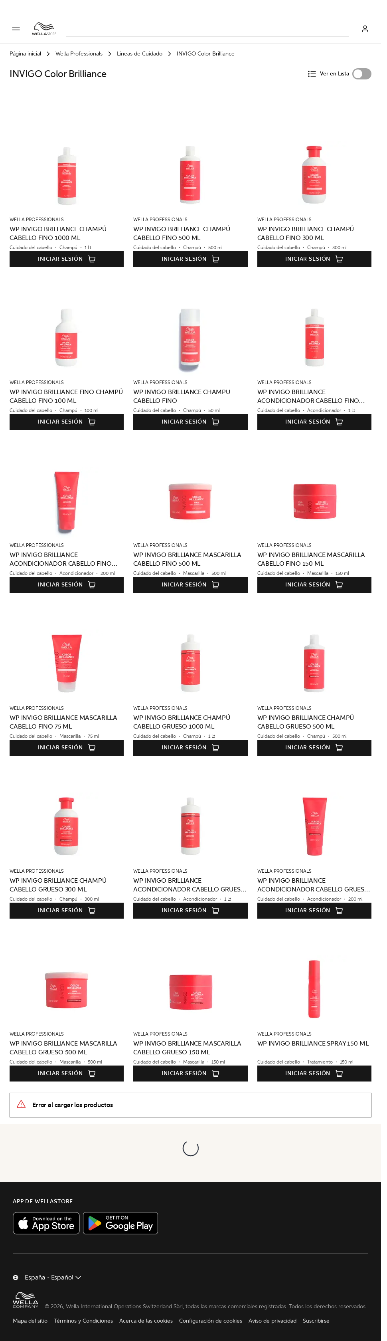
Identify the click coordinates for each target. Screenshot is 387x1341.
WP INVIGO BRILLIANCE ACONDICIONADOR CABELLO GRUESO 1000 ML (189, 885)
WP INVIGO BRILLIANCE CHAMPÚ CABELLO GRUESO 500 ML (305, 722)
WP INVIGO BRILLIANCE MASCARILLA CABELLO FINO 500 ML (187, 559)
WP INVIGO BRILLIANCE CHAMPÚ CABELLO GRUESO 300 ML (58, 885)
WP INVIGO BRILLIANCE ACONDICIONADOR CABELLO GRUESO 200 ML (313, 885)
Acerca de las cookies (146, 1320)
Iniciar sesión (67, 259)
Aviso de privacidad (272, 1320)
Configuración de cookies (210, 1320)
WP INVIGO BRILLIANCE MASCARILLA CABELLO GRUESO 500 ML (63, 1048)
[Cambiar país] (53, 1278)
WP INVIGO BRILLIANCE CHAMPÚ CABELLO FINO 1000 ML (58, 233)
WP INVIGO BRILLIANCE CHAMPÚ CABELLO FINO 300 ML (305, 233)
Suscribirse (316, 1320)
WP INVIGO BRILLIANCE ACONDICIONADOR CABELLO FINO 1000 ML (308, 396)
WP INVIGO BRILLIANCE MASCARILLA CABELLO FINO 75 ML (63, 722)
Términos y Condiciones (83, 1320)
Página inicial (25, 53)
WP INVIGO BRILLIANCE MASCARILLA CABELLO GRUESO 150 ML (187, 1048)
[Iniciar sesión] (365, 28)
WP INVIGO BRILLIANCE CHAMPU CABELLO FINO (181, 396)
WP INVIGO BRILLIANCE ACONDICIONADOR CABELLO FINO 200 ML (61, 559)
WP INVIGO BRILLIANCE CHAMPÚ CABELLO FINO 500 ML (181, 233)
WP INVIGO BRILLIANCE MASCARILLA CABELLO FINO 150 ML (311, 559)
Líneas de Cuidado (139, 53)
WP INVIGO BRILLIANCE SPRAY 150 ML (313, 1043)
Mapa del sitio (30, 1320)
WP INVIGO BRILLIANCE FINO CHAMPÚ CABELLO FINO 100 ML (66, 396)
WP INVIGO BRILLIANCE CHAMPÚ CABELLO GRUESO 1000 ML (181, 722)
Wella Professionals (79, 53)
